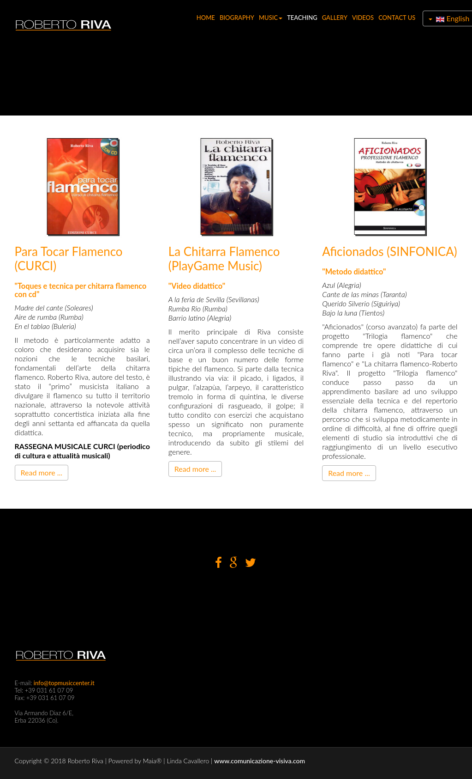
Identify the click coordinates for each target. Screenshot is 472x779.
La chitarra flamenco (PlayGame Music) (224, 258)
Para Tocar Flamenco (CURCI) (69, 258)
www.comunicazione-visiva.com (259, 761)
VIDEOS (362, 17)
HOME (205, 17)
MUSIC (269, 17)
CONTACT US (395, 17)
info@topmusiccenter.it (63, 683)
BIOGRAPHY (236, 17)
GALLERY (334, 17)
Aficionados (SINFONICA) (389, 251)
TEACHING (301, 17)
